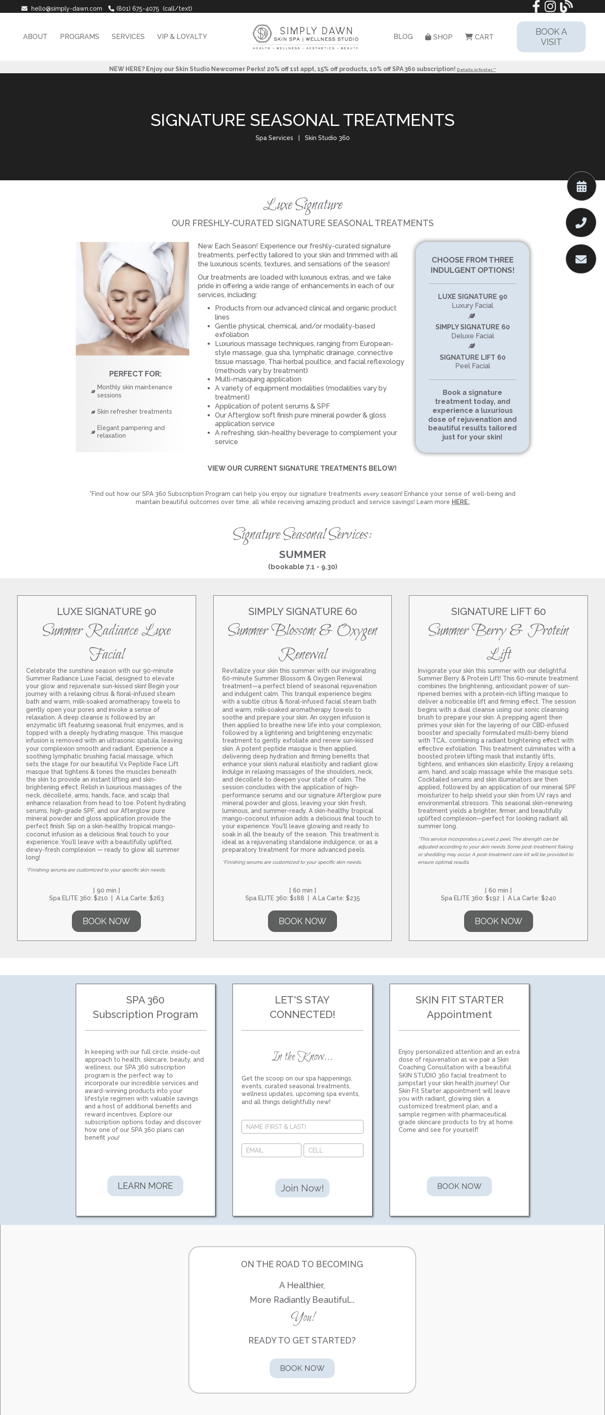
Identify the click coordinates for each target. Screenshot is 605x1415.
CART (479, 37)
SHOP (439, 37)
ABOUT (35, 37)
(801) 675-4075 (133, 8)
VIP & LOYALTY (182, 37)
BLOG (403, 37)
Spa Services (274, 137)
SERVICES (128, 37)
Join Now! (302, 1188)
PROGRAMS (79, 37)
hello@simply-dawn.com (62, 8)
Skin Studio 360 (327, 137)
